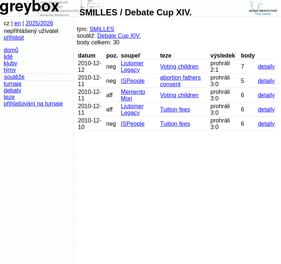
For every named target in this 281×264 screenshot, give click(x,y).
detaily (266, 66)
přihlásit (14, 37)
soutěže (14, 77)
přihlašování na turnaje (33, 103)
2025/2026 (39, 23)
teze (9, 97)
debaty (12, 90)
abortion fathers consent (180, 80)
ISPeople (133, 81)
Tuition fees (175, 109)
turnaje (13, 84)
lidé (8, 57)
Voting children (179, 66)
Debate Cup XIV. (119, 36)
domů (11, 50)
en (17, 23)
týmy (10, 70)
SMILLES (102, 29)
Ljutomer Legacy (132, 66)
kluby (10, 63)
